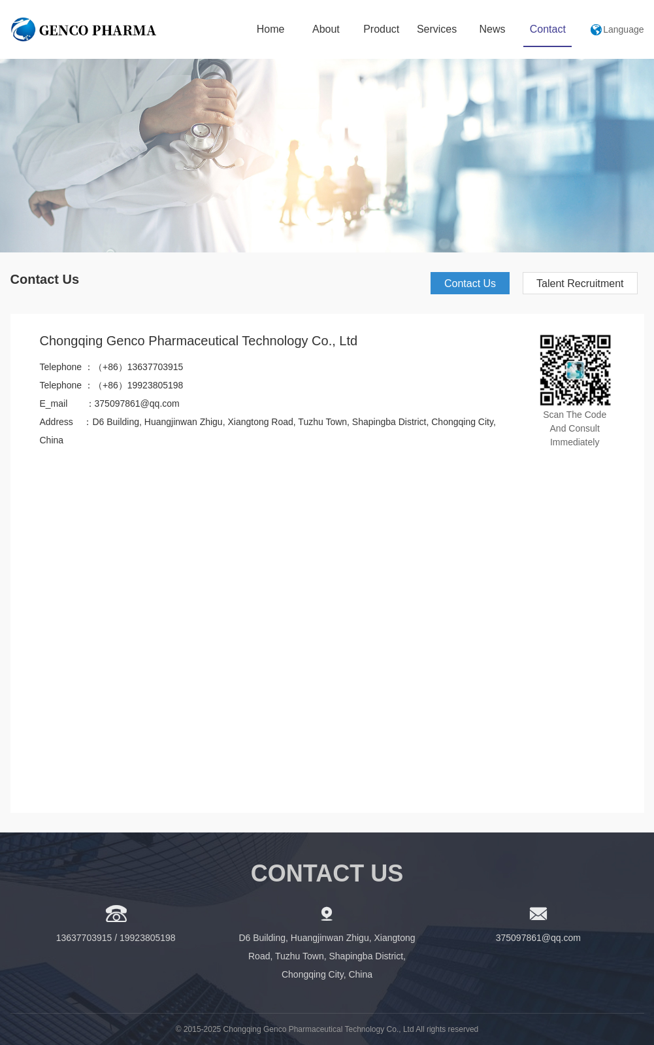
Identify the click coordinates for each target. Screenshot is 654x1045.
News (492, 29)
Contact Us (470, 283)
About (326, 29)
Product (381, 29)
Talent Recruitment (579, 283)
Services (437, 29)
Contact (548, 29)
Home (271, 29)
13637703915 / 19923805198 (116, 938)
